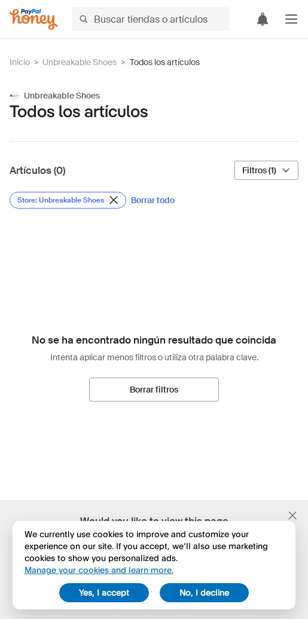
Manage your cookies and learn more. (99, 570)
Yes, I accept (104, 592)
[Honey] (33, 19)
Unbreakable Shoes (79, 62)
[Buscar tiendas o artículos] (150, 19)
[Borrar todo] (153, 200)
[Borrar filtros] (154, 390)
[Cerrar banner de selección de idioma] (292, 515)
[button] (291, 19)
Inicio (20, 62)
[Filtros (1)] (266, 170)
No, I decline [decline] (204, 592)
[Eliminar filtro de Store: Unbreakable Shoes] (68, 200)
